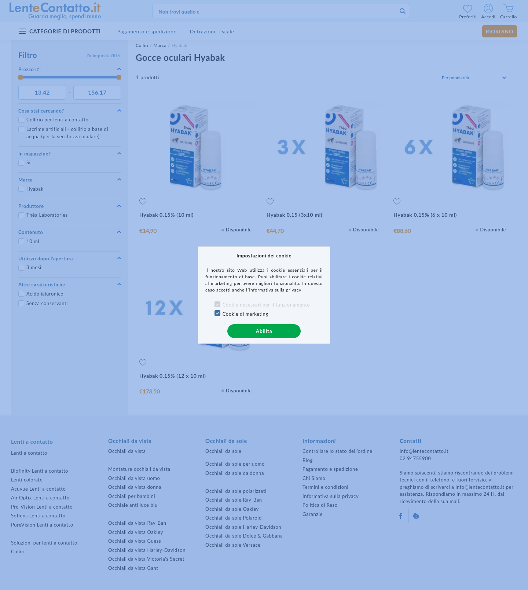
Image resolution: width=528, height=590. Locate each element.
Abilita (264, 331)
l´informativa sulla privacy (273, 290)
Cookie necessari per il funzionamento (266, 305)
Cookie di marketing (245, 314)
